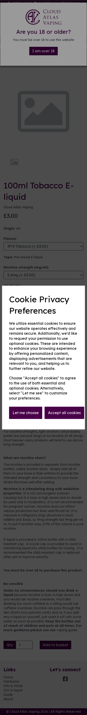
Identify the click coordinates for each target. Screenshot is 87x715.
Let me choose (26, 412)
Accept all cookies (64, 412)
